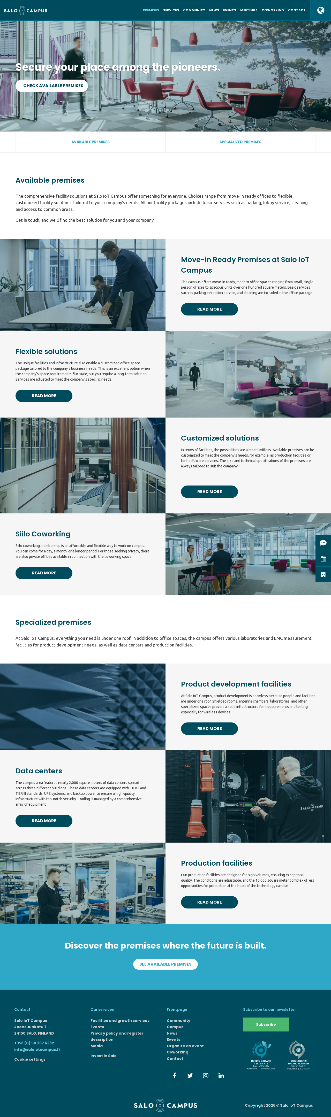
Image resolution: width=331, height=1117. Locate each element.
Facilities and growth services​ (120, 1020)
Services (171, 10)
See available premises (165, 964)
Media (97, 1046)
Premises (151, 10)
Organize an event (185, 1046)
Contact (297, 10)
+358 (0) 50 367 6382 (34, 1043)
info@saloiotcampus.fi (37, 1049)
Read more (209, 309)
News (214, 10)
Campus (175, 1026)
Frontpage (177, 1009)
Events (229, 10)
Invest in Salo (104, 1055)
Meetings (249, 10)
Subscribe (266, 1024)
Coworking (273, 10)
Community (194, 10)
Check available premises (53, 86)
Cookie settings (30, 1059)
